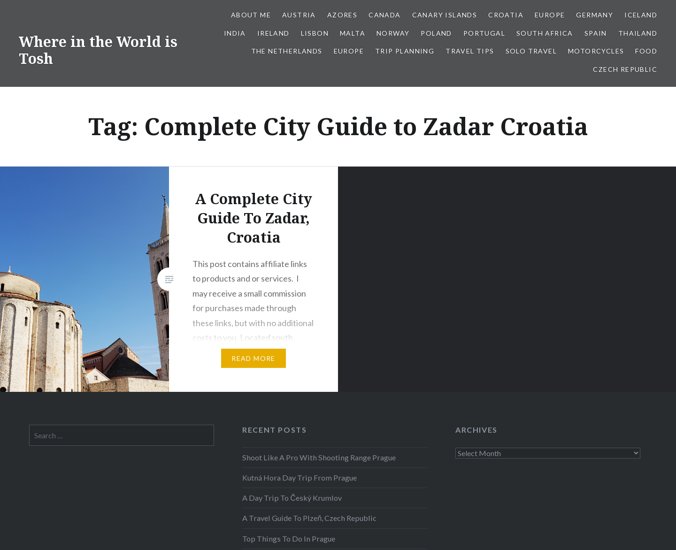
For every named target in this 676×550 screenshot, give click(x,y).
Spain (595, 33)
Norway (392, 33)
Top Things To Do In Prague (288, 538)
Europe (550, 15)
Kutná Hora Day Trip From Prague (299, 477)
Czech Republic (625, 69)
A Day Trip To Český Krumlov (292, 497)
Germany (594, 15)
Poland (436, 33)
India (235, 33)
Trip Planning (404, 51)
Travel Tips (470, 51)
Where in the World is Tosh (98, 50)
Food (646, 51)
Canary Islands (444, 15)
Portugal (484, 33)
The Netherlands (287, 51)
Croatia (505, 15)
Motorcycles (596, 51)
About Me (251, 15)
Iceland (640, 15)
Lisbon (315, 33)
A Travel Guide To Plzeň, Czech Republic (309, 517)
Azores (342, 15)
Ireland (273, 33)
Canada (384, 15)
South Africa (544, 33)
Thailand (637, 33)
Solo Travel (531, 51)
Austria (299, 15)
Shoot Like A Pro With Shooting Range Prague (319, 457)
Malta (352, 33)
